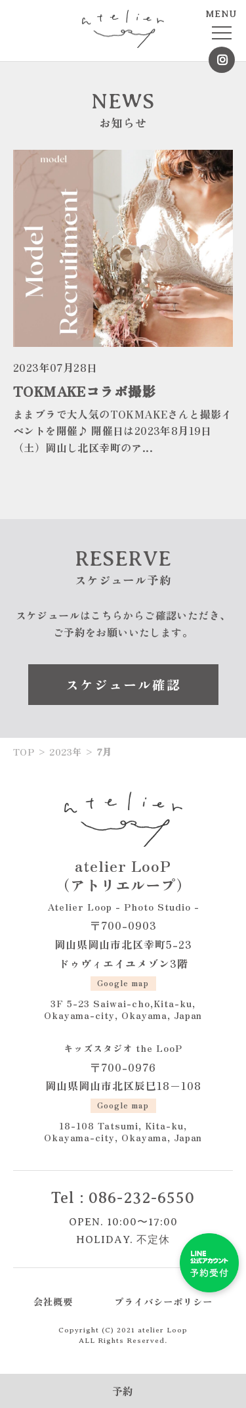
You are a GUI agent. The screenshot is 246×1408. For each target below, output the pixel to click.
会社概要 (53, 1301)
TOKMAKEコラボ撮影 (84, 391)
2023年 (65, 751)
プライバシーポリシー (163, 1301)
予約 (123, 1391)
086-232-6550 (142, 1197)
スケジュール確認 (123, 684)
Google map (123, 982)
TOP (23, 751)
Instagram (222, 60)
